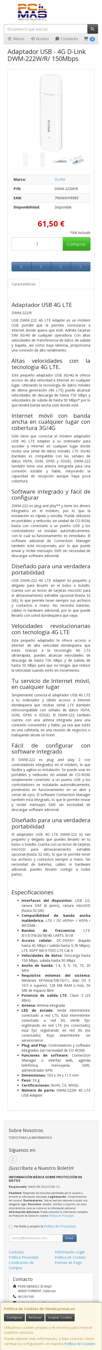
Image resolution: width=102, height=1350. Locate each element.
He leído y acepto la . (45, 1226)
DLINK (60, 179)
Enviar (69, 1238)
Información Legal (69, 1252)
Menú (15, 38)
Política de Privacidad (61, 1215)
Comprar (76, 244)
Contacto (66, 38)
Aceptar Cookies (60, 1317)
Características (24, 284)
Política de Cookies (79, 1343)
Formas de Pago (68, 1262)
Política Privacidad (23, 1257)
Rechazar (35, 1317)
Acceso (39, 38)
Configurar (14, 1317)
